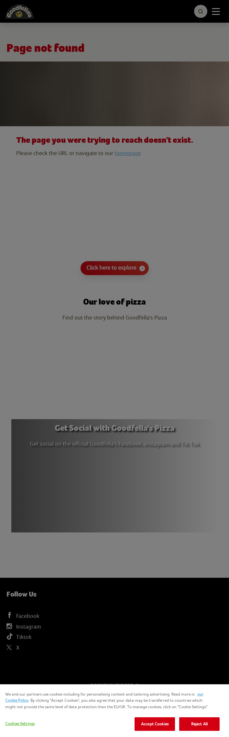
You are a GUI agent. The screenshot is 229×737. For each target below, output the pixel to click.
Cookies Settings (20, 723)
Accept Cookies (155, 723)
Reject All (199, 723)
